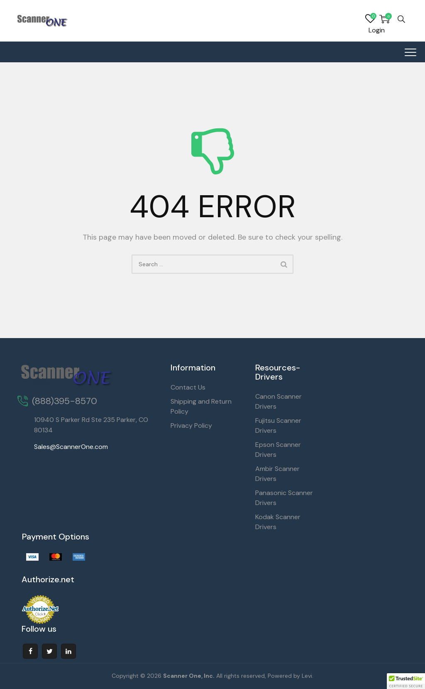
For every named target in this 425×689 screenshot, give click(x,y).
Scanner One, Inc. (189, 675)
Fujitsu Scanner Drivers (278, 425)
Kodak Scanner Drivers (277, 521)
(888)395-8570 (64, 401)
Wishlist (370, 19)
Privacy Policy (191, 425)
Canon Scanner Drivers (278, 401)
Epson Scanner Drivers (278, 449)
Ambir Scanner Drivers (277, 473)
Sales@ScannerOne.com (71, 446)
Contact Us (188, 387)
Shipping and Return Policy (201, 406)
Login (377, 30)
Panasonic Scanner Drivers (284, 497)
